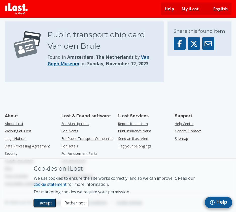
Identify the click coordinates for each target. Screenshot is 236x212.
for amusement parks (79, 153)
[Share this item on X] (194, 43)
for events (69, 131)
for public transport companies (87, 138)
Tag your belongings (134, 146)
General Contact (188, 131)
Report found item (133, 123)
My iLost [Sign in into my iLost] (190, 9)
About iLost (14, 123)
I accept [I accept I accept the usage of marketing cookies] (45, 203)
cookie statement (50, 184)
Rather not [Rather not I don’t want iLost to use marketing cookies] (74, 203)
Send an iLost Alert (133, 138)
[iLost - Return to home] (16, 8)
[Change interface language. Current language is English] (217, 9)
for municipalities (75, 123)
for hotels (69, 146)
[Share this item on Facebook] (180, 43)
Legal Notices (15, 138)
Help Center (184, 123)
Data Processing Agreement (27, 146)
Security (11, 153)
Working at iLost (18, 131)
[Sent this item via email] (208, 43)
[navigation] (218, 202)
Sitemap (181, 138)
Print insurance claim (134, 131)
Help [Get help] (169, 9)
